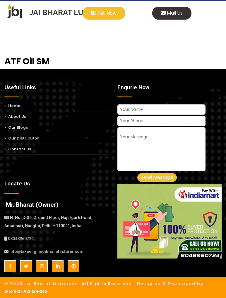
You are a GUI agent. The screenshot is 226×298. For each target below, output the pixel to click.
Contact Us (17, 149)
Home (12, 106)
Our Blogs (16, 127)
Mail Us (172, 13)
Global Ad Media (26, 291)
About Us (15, 116)
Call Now (104, 13)
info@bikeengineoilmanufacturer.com (46, 251)
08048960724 (21, 238)
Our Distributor (21, 138)
